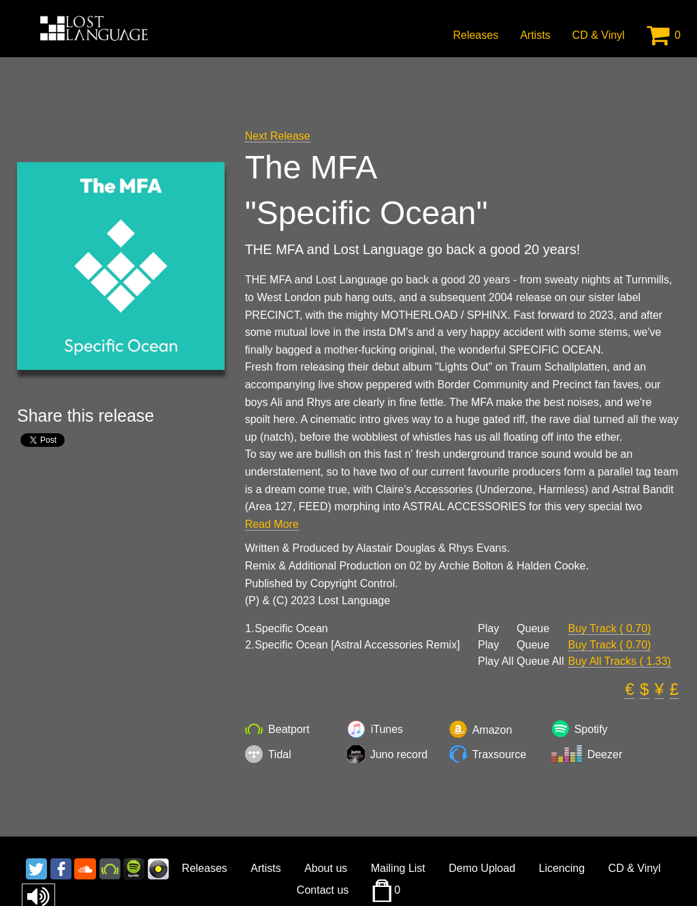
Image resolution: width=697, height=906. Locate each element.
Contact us (322, 890)
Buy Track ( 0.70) (609, 628)
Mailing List (398, 868)
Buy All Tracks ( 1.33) (619, 661)
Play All (495, 661)
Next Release (277, 136)
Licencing (562, 868)
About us (325, 868)
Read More (272, 524)
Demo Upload (482, 868)
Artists (535, 35)
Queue (533, 628)
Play (488, 628)
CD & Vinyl (598, 35)
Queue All (540, 661)
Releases (475, 35)
